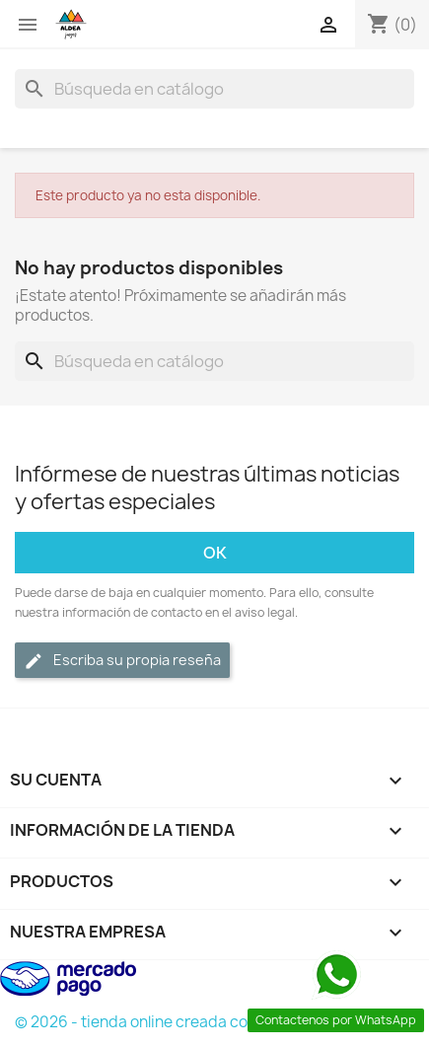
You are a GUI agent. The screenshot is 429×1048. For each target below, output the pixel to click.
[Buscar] (214, 89)
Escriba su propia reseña (122, 660)
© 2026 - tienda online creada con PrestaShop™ (186, 1021)
